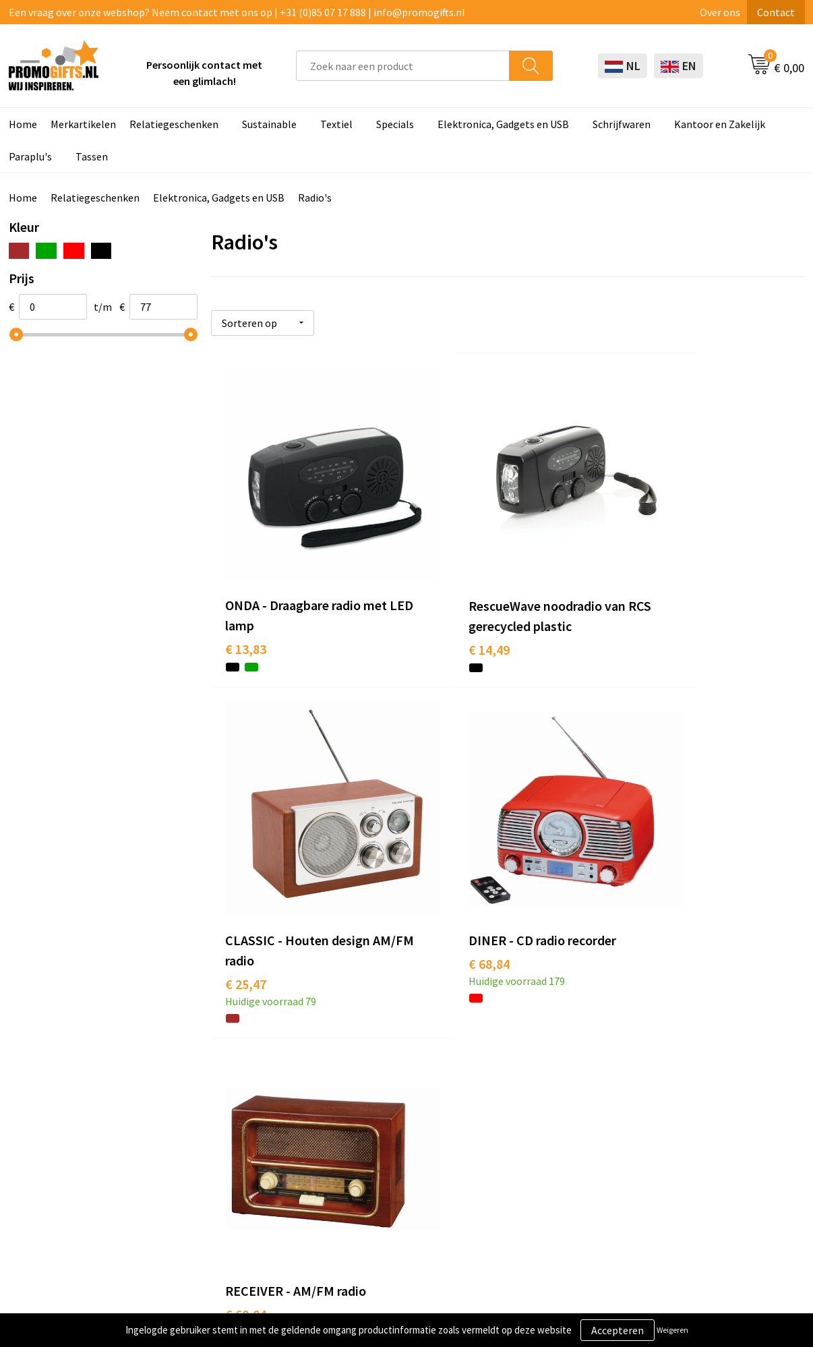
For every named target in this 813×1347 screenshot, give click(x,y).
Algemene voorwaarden (715, 1055)
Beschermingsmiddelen (401, 1076)
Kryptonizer (374, 1158)
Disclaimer (685, 1117)
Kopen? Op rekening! (237, 1076)
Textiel (336, 124)
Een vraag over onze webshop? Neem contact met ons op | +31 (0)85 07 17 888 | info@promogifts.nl (237, 12)
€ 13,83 (245, 602)
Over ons (720, 12)
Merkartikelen (83, 124)
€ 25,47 (641, 602)
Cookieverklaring (700, 1076)
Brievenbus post (384, 1097)
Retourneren (533, 1117)
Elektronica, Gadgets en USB (503, 124)
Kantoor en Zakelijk (719, 124)
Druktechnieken (226, 1097)
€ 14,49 (443, 602)
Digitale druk (376, 1138)
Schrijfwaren (622, 124)
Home (23, 124)
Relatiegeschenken (173, 124)
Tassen (92, 156)
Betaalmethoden (543, 1097)
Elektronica (373, 1117)
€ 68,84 (245, 885)
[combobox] (403, 66)
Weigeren (672, 1330)
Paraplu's (30, 156)
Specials (395, 124)
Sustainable (269, 124)
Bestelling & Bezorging (557, 1076)
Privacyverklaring (701, 1097)
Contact (776, 12)
